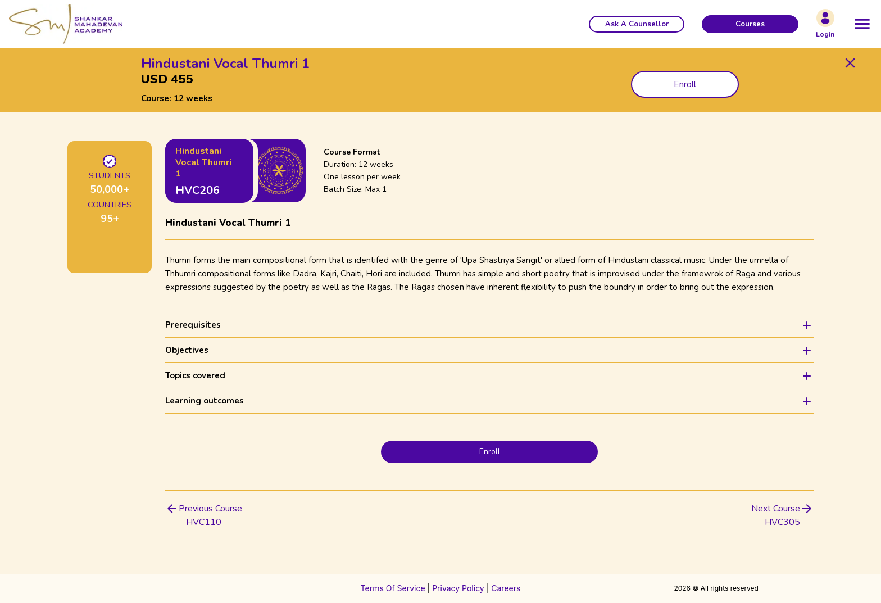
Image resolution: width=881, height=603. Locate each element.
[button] (636, 24)
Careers (505, 588)
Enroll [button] (685, 84)
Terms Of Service (393, 588)
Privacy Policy (458, 588)
